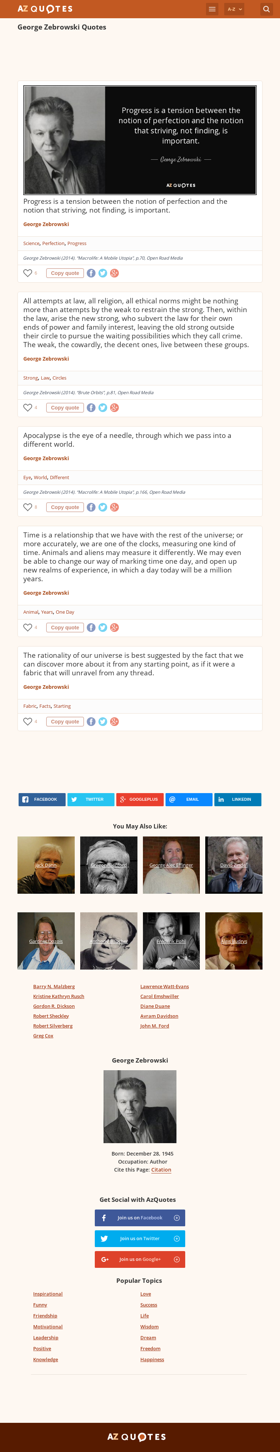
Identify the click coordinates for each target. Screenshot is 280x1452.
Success (148, 1304)
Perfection (53, 243)
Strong (30, 377)
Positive (42, 1348)
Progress (76, 243)
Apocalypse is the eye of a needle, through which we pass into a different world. (127, 440)
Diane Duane (155, 1006)
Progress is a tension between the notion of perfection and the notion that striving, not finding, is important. (125, 205)
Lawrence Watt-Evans (164, 986)
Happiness (152, 1359)
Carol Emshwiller (159, 996)
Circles (59, 377)
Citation (161, 1169)
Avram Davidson (159, 1016)
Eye (27, 477)
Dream (148, 1337)
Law (45, 377)
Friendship (45, 1315)
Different (59, 477)
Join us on (140, 1217)
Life (144, 1315)
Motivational (48, 1326)
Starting (62, 706)
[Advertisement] (140, 57)
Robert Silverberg (53, 1025)
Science (31, 243)
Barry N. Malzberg (54, 986)
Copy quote (65, 273)
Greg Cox (43, 1035)
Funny (40, 1304)
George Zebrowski (46, 224)
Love (145, 1293)
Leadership (45, 1337)
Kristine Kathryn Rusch (58, 996)
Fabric (29, 706)
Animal (30, 612)
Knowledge (45, 1359)
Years (47, 612)
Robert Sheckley (51, 1016)
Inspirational (48, 1293)
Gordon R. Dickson (54, 1006)
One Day (65, 612)
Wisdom (149, 1326)
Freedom (150, 1348)
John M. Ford (154, 1025)
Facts (45, 706)
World (40, 477)
